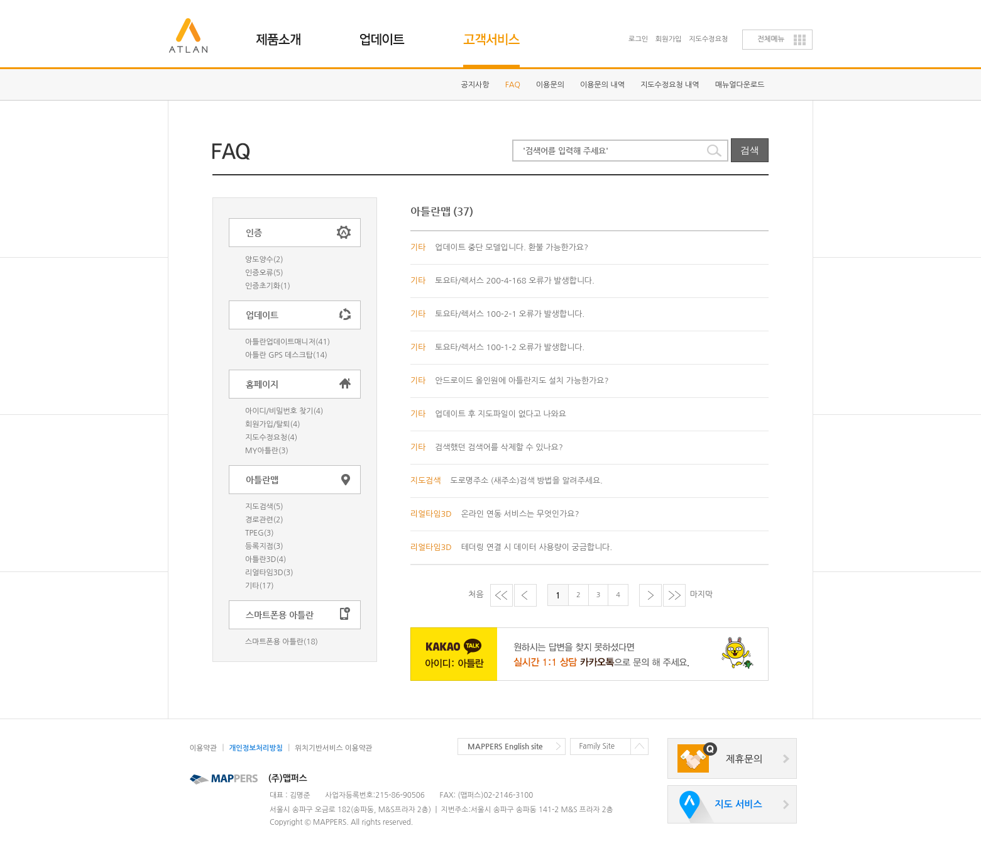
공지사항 (475, 85)
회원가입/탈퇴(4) (272, 424)
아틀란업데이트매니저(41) (287, 342)
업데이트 (389, 34)
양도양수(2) (264, 259)
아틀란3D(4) (265, 559)
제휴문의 (744, 759)
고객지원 (493, 34)
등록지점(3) (264, 546)
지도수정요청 (708, 39)
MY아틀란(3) (266, 451)
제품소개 (285, 34)
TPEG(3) (259, 533)
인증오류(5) (264, 273)
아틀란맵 (262, 480)
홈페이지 (262, 384)
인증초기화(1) (267, 286)
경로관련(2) (264, 520)
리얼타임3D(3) (269, 572)
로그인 (638, 39)
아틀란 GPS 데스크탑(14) (286, 355)
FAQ (512, 85)
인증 (254, 233)
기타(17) (259, 586)
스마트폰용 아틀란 (280, 615)
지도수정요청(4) (271, 437)
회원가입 (668, 39)
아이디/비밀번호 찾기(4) (284, 411)
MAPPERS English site (505, 746)
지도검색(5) (264, 506)
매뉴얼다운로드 (740, 85)
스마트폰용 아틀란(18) (281, 642)
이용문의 (550, 85)
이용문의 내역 (602, 85)
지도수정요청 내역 (669, 85)
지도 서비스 (738, 804)
